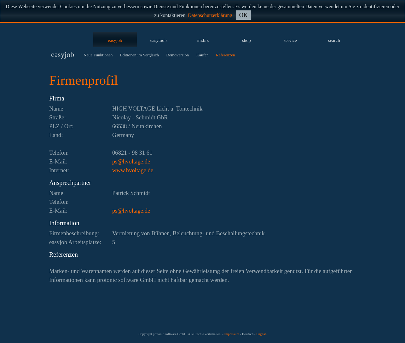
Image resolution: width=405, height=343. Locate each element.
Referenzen (225, 55)
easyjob (115, 40)
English (261, 334)
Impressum (231, 334)
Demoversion (177, 55)
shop (246, 40)
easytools (159, 40)
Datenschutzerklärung (210, 15)
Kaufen (202, 55)
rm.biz (203, 40)
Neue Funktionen (98, 55)
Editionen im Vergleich (139, 55)
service (290, 40)
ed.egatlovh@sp (131, 161)
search (334, 40)
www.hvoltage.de (132, 170)
